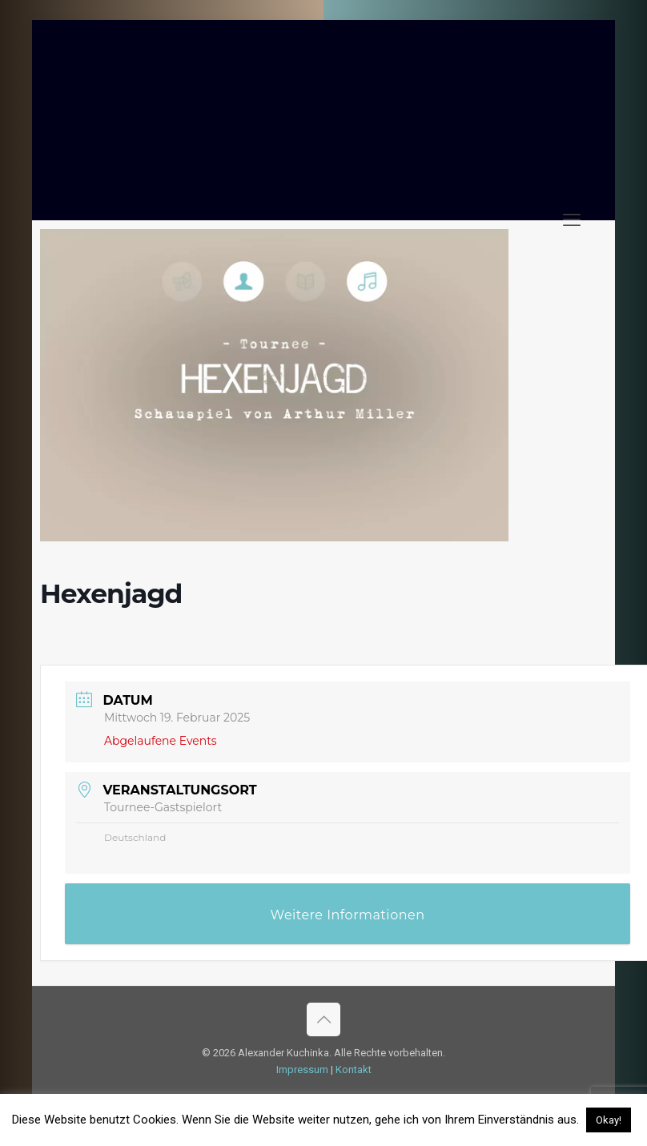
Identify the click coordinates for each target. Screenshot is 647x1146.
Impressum (302, 1070)
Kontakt (354, 1070)
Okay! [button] (608, 1120)
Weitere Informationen (348, 915)
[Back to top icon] (323, 1019)
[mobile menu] (571, 220)
